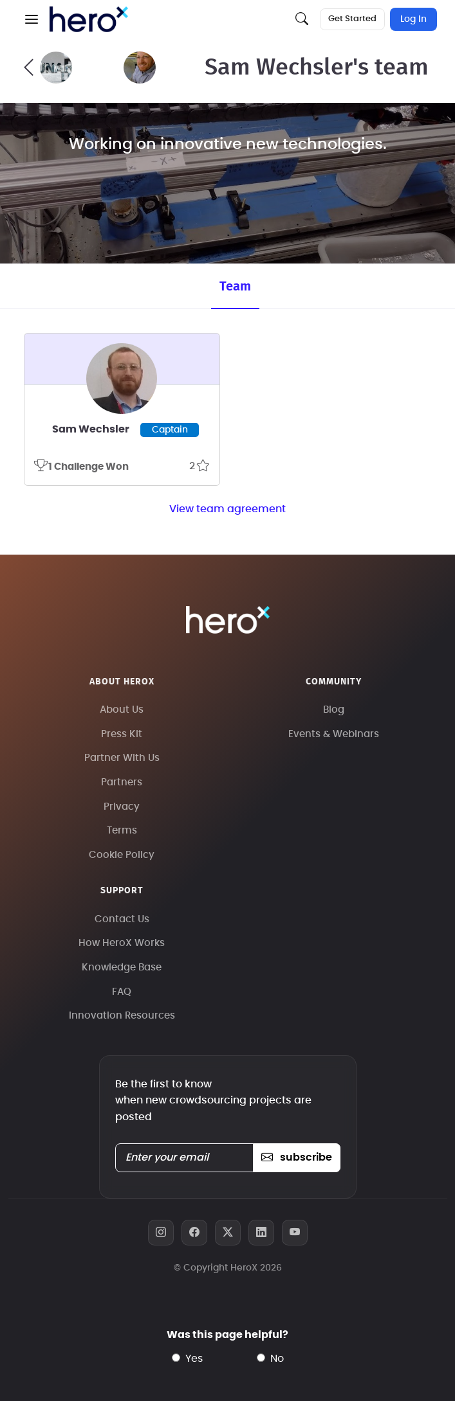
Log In (413, 19)
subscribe (296, 1157)
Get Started (352, 19)
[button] (31, 19)
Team (235, 286)
